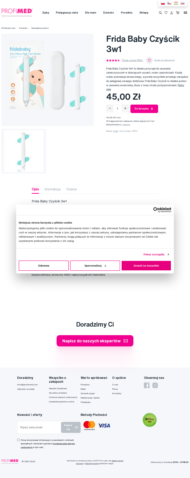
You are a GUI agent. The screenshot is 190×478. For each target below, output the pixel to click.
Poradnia (126, 12)
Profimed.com (8, 28)
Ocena (71, 189)
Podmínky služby (92, 463)
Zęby (45, 12)
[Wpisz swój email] (40, 427)
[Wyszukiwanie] (160, 12)
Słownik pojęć (88, 393)
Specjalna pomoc (40, 28)
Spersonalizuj (95, 265)
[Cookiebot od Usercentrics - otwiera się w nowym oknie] (156, 210)
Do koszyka (144, 108)
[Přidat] (125, 108)
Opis (35, 189)
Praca (115, 389)
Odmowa (43, 265)
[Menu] (185, 13)
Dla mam (90, 12)
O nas (115, 384)
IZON (175, 462)
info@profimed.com (27, 384)
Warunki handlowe (58, 388)
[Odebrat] (109, 108)
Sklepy (143, 12)
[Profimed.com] (17, 12)
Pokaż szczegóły (154, 254)
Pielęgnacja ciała (67, 12)
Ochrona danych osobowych (63, 397)
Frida (115, 131)
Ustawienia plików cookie (61, 401)
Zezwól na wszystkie (146, 265)
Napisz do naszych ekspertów (95, 341)
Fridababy (86, 402)
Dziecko (108, 12)
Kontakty (116, 393)
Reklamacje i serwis (90, 398)
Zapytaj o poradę (25, 389)
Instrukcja (53, 189)
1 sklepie (125, 124)
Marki (83, 389)
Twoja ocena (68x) (132, 60)
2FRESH (184, 462)
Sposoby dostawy (58, 393)
